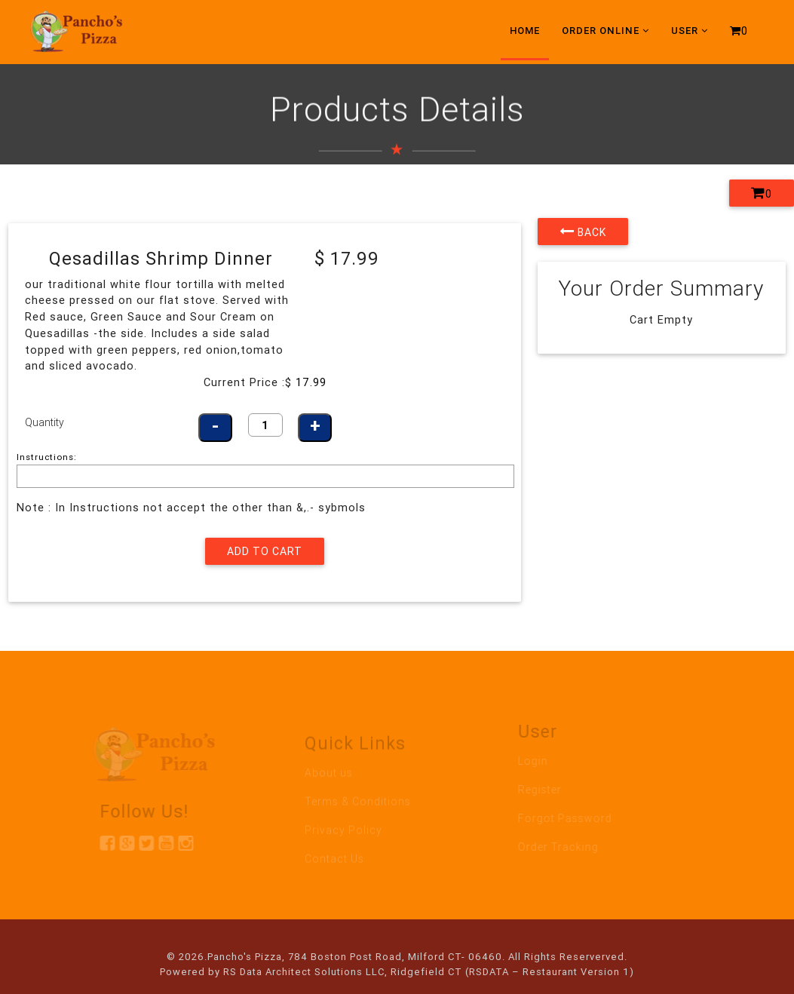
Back (582, 231)
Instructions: (47, 456)
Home (525, 30)
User (689, 30)
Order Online (605, 30)
